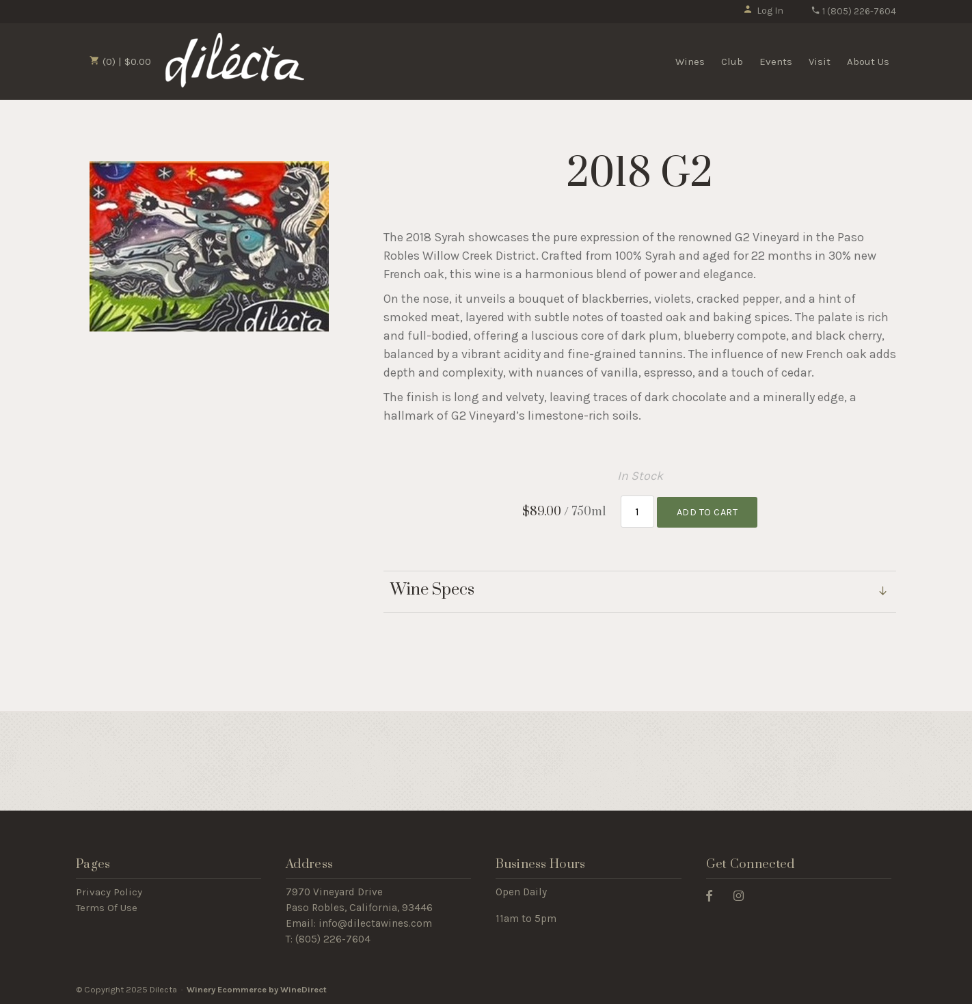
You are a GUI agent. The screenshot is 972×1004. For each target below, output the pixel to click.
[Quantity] (637, 512)
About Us (868, 61)
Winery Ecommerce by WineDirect (257, 989)
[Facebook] (714, 895)
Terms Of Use (106, 907)
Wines (690, 61)
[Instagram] (743, 895)
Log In (763, 10)
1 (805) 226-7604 (853, 11)
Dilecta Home (235, 60)
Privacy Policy (109, 892)
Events (775, 61)
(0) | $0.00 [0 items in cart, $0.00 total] (120, 61)
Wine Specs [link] (432, 590)
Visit (820, 61)
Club (732, 61)
